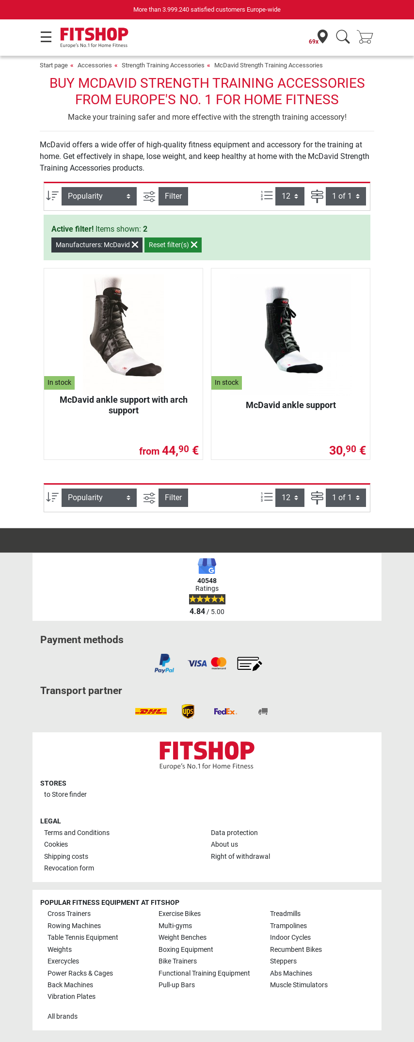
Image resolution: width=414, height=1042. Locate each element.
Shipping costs (66, 857)
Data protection (234, 833)
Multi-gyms (175, 926)
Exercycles (63, 961)
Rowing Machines (74, 926)
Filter (173, 196)
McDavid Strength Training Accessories (268, 65)
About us (224, 844)
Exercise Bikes (180, 914)
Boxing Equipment (186, 950)
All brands (63, 1016)
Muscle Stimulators (299, 985)
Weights (60, 950)
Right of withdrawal (240, 857)
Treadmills (285, 914)
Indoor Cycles (290, 937)
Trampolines (288, 926)
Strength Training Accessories (163, 65)
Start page (54, 65)
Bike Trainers (178, 961)
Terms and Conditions (77, 833)
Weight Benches (183, 937)
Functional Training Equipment (204, 973)
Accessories (95, 65)
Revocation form (69, 868)
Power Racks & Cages (80, 973)
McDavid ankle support (291, 405)
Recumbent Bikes (296, 950)
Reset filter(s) (173, 245)
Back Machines (70, 985)
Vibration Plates (72, 997)
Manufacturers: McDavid (97, 245)
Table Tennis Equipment (83, 937)
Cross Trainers (69, 914)
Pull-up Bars (177, 985)
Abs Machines (291, 973)
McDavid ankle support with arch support (124, 405)
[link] (164, 663)
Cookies (56, 844)
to (65, 794)
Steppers (283, 961)
